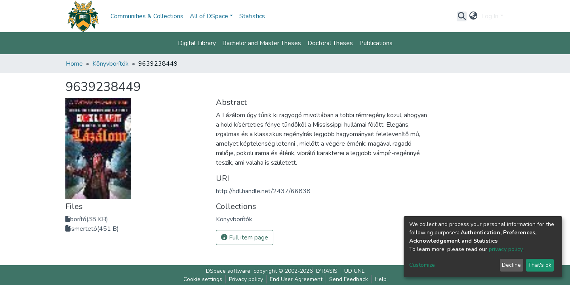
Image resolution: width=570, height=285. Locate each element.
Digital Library (197, 43)
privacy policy (505, 249)
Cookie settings (202, 279)
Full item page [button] (244, 237)
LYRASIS (326, 271)
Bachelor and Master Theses (261, 43)
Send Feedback (348, 279)
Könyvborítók (110, 63)
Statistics (252, 16)
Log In (489, 16)
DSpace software (228, 271)
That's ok (539, 265)
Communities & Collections (147, 16)
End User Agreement (296, 279)
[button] (473, 16)
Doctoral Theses (330, 43)
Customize (422, 265)
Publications (376, 43)
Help (381, 279)
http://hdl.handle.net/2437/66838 (263, 191)
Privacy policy (246, 279)
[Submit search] (462, 16)
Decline (511, 265)
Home (74, 63)
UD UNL (354, 271)
